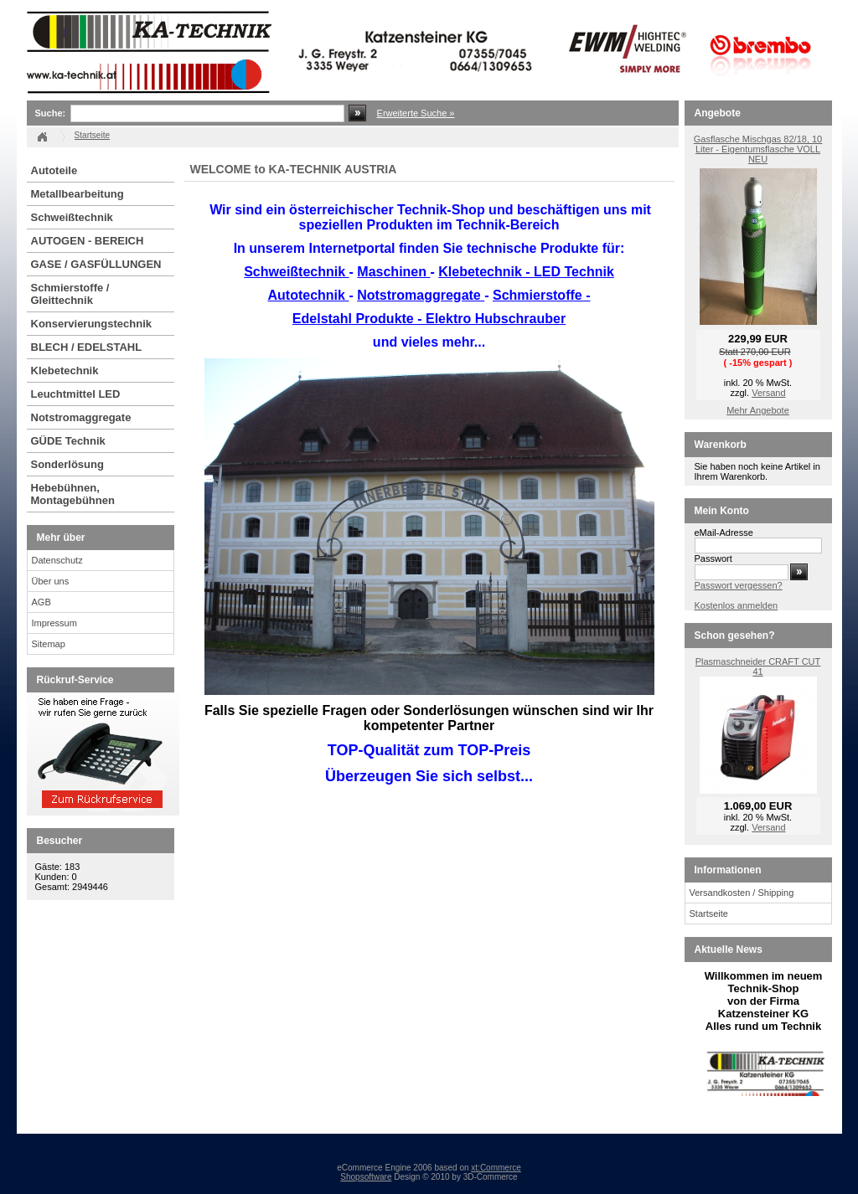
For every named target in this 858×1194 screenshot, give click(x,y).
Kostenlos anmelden (736, 605)
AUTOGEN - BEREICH (87, 240)
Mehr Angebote (757, 410)
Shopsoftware (365, 1176)
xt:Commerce (495, 1167)
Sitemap (48, 644)
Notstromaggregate (81, 417)
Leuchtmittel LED (76, 394)
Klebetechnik (65, 370)
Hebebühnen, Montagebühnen (73, 494)
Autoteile (54, 170)
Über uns (51, 581)
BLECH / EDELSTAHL (86, 347)
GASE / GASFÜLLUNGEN (96, 264)
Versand (768, 393)
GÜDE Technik (68, 441)
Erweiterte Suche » (416, 113)
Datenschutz (57, 560)
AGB (41, 602)
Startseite (709, 913)
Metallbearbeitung (77, 194)
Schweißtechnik (72, 217)
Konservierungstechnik (91, 323)
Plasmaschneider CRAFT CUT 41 (758, 666)
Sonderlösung (67, 464)
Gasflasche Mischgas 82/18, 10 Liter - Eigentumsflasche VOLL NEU (758, 149)
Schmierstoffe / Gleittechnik (70, 293)
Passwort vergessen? (739, 585)
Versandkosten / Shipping (742, 893)
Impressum (54, 623)
